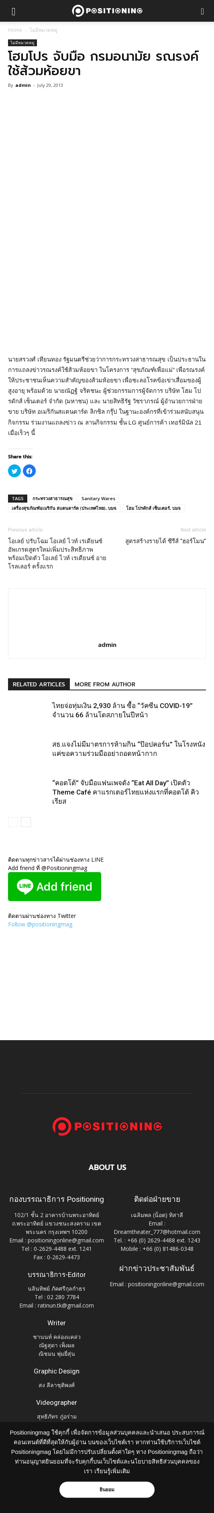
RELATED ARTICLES (39, 684)
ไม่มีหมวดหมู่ (43, 30)
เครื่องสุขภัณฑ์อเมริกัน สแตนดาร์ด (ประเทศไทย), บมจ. (64, 508)
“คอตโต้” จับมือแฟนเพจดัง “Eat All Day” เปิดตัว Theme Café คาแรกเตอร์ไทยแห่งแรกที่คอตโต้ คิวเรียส (125, 792)
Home (15, 30)
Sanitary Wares (98, 498)
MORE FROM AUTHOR (105, 684)
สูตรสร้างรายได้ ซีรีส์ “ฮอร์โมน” (165, 541)
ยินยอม (107, 1489)
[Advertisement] (107, 295)
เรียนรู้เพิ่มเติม (112, 1471)
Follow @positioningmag (40, 924)
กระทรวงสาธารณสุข (53, 498)
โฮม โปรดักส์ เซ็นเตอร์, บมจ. (153, 508)
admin (23, 85)
